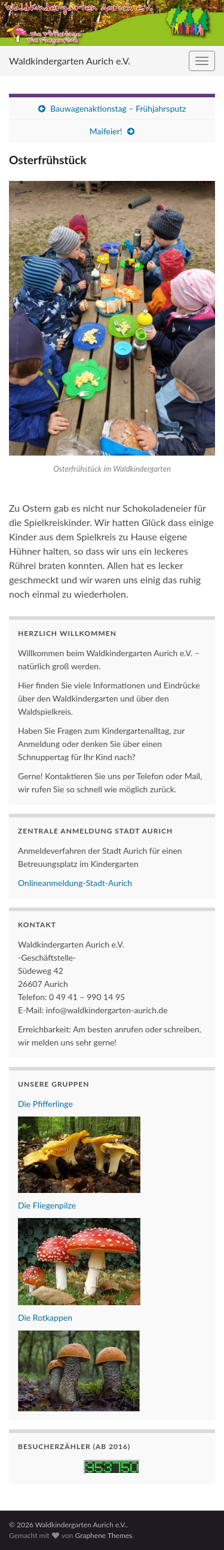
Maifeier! (106, 131)
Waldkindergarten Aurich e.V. (69, 60)
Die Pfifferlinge (45, 1104)
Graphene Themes (103, 1535)
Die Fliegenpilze (47, 1205)
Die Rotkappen (45, 1317)
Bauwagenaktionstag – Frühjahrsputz (118, 108)
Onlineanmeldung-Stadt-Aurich (75, 883)
